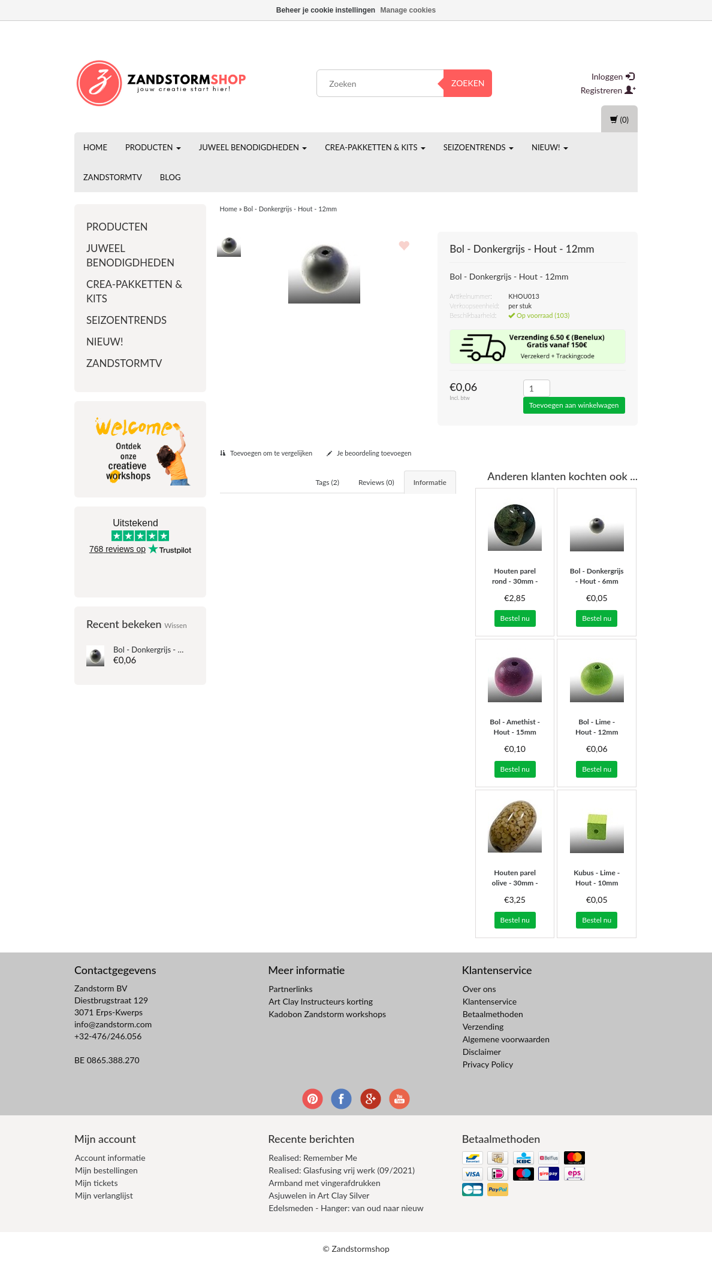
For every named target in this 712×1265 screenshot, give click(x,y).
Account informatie (110, 1157)
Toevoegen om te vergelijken (266, 453)
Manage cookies (408, 10)
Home (95, 147)
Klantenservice (490, 1001)
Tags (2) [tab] (327, 482)
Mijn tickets (96, 1183)
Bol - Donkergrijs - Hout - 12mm (168, 649)
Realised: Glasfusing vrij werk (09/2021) (341, 1170)
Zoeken (468, 83)
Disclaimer (482, 1051)
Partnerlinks (290, 989)
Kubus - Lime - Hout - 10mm (597, 877)
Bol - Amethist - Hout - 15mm (515, 726)
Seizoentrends (479, 147)
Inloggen (613, 76)
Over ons (479, 989)
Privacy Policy (488, 1064)
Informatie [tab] (430, 482)
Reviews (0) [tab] (376, 482)
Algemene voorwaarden (506, 1039)
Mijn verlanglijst (104, 1195)
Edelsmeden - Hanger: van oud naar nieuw (345, 1208)
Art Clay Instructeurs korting (320, 1001)
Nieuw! (550, 147)
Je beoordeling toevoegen (369, 453)
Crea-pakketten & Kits (375, 147)
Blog (170, 177)
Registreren (608, 90)
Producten (153, 147)
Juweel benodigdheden (253, 147)
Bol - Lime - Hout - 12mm (597, 726)
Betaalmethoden (493, 1014)
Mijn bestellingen (106, 1170)
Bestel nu (515, 618)
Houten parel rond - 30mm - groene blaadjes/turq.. (515, 585)
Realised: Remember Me (312, 1157)
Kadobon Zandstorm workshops (327, 1014)
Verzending (483, 1026)
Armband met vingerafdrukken (324, 1183)
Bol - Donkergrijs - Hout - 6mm (597, 576)
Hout (265, 571)
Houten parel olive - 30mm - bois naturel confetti (515, 887)
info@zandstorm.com (113, 1024)
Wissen (175, 625)
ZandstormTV (112, 177)
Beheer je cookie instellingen (325, 10)
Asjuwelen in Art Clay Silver (318, 1195)
